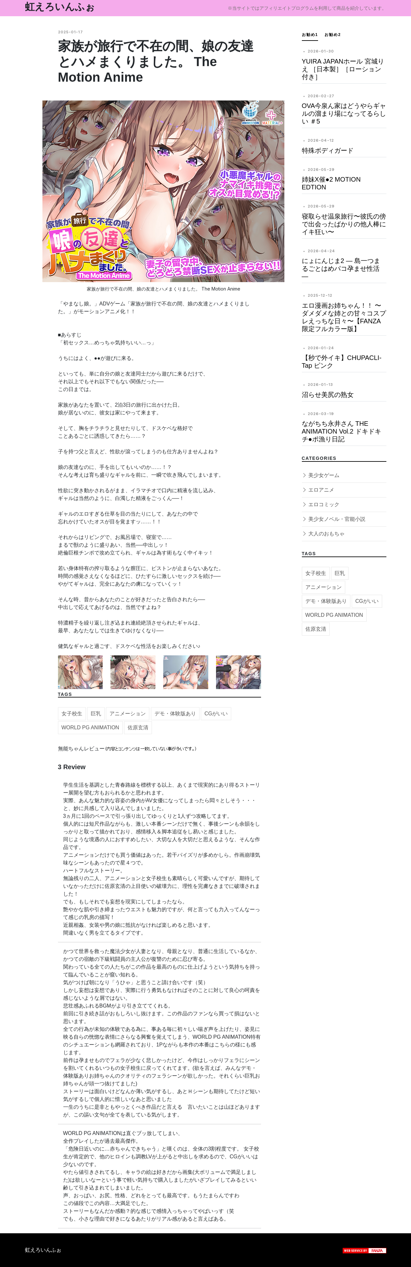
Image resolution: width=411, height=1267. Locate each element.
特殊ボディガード (328, 150)
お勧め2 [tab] (333, 34)
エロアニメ (318, 490)
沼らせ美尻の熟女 (328, 394)
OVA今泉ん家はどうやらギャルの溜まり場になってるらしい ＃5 (344, 113)
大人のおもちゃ (323, 533)
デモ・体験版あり (175, 717)
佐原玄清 (138, 731)
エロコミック (320, 504)
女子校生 (72, 717)
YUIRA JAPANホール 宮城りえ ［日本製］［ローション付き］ (343, 69)
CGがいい (216, 717)
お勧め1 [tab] (310, 34)
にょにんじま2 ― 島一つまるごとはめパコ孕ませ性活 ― (341, 268)
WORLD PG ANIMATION (90, 731)
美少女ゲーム (320, 475)
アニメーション (127, 717)
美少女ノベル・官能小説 (333, 519)
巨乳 (96, 717)
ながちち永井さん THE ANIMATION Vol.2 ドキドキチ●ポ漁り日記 (341, 431)
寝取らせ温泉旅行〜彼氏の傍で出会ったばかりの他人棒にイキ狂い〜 (344, 224)
